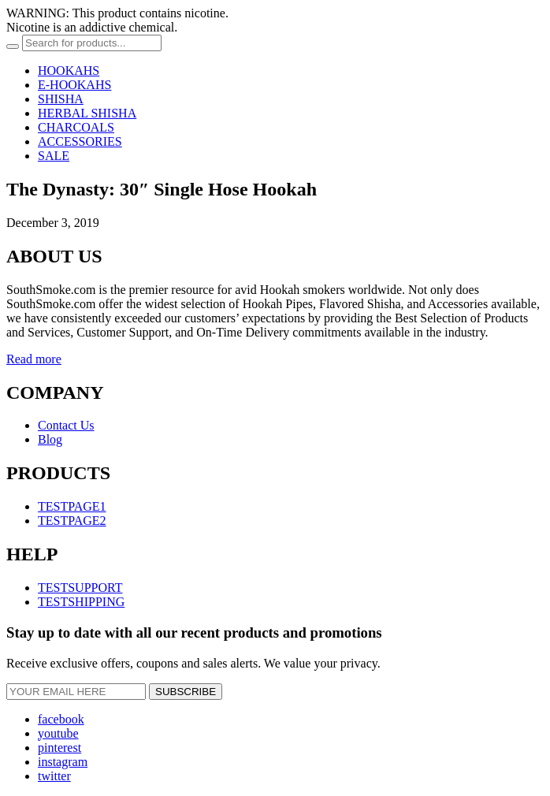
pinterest (59, 747)
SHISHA (61, 99)
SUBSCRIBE (185, 691)
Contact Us (66, 425)
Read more (33, 359)
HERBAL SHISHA (87, 113)
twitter (54, 776)
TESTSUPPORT (80, 587)
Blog (50, 439)
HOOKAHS (68, 70)
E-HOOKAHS (74, 84)
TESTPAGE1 (72, 506)
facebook (61, 719)
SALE (53, 155)
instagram (62, 761)
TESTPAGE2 (72, 520)
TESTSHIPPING (81, 601)
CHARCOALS (76, 127)
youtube (58, 733)
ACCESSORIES (80, 141)
